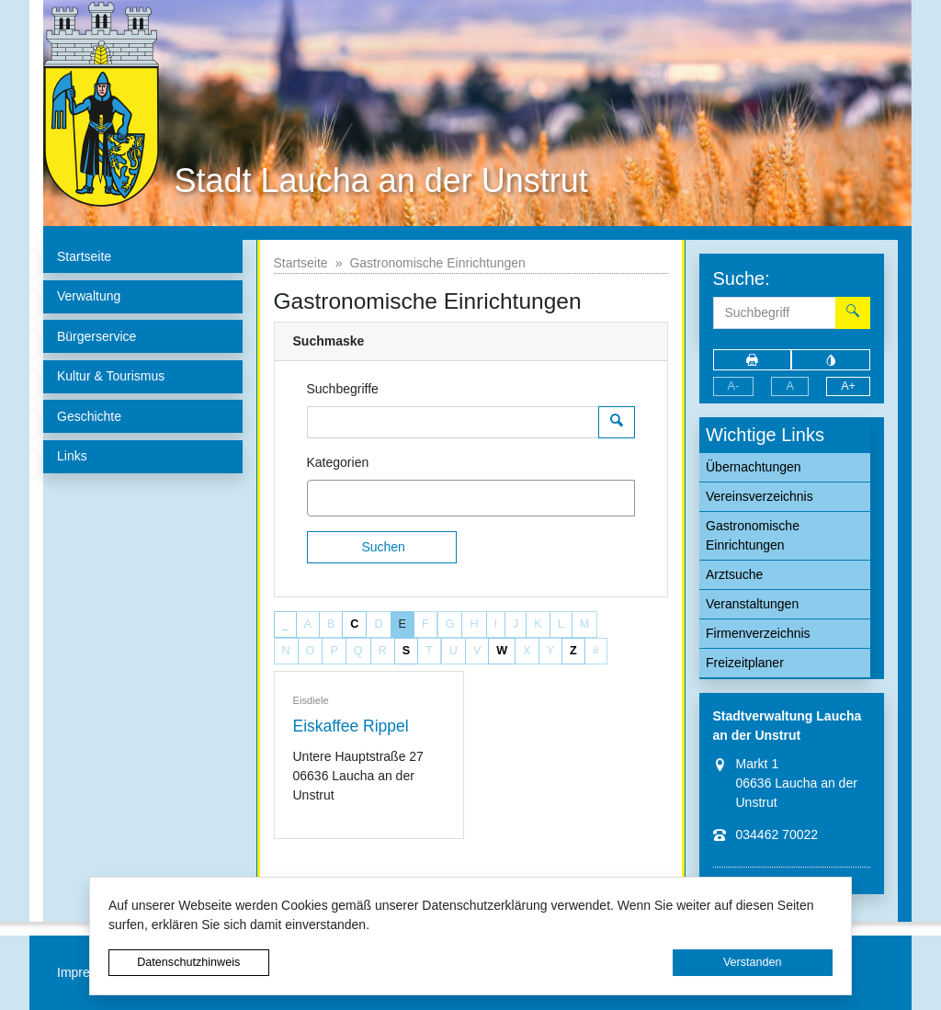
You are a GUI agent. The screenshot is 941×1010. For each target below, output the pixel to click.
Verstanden (752, 962)
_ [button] (285, 624)
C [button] (354, 624)
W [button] (501, 650)
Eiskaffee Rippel (351, 726)
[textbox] (344, 498)
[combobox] (471, 498)
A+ (848, 386)
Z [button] (573, 650)
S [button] (406, 650)
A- (734, 386)
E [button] (402, 624)
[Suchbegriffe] (453, 422)
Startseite (301, 262)
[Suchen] (382, 547)
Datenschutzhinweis (188, 962)
